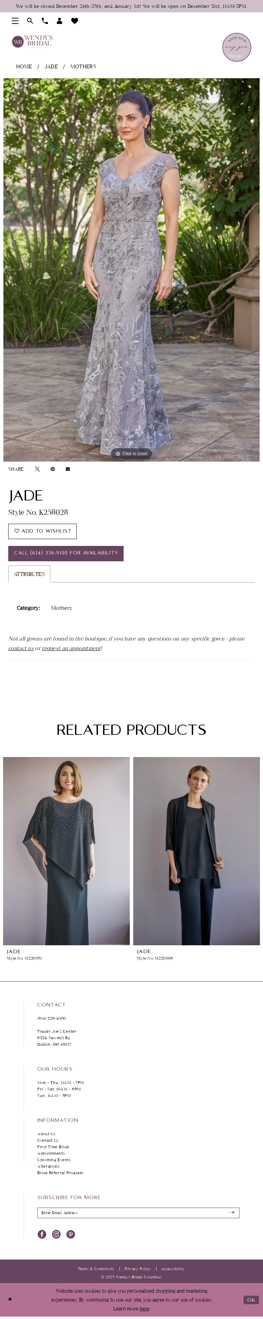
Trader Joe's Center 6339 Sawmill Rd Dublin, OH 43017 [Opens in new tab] (57, 1038)
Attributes (29, 574)
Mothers (83, 66)
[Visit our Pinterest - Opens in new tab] (70, 1234)
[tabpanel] (131, 270)
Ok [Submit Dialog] (251, 1300)
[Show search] (30, 21)
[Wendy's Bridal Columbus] (31, 41)
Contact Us (48, 1140)
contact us (21, 648)
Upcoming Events (54, 1160)
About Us (46, 1134)
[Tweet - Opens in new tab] (37, 469)
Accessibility (173, 1269)
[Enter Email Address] (138, 1213)
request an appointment (71, 648)
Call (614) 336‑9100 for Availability (66, 554)
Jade (51, 66)
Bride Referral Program (60, 1173)
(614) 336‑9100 (51, 1018)
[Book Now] (236, 47)
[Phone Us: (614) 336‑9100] (45, 21)
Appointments (51, 1153)
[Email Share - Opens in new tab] (67, 469)
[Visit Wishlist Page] (75, 20)
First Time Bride (53, 1147)
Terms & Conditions (96, 1269)
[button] (15, 20)
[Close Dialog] (10, 1300)
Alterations (48, 1166)
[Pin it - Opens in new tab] (52, 469)
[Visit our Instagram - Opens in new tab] (56, 1234)
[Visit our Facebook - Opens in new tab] (42, 1234)
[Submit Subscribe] (231, 1213)
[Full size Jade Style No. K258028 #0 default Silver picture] (131, 270)
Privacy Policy (138, 1269)
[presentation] (66, 851)
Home (24, 66)
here (144, 1309)
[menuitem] (15, 20)
